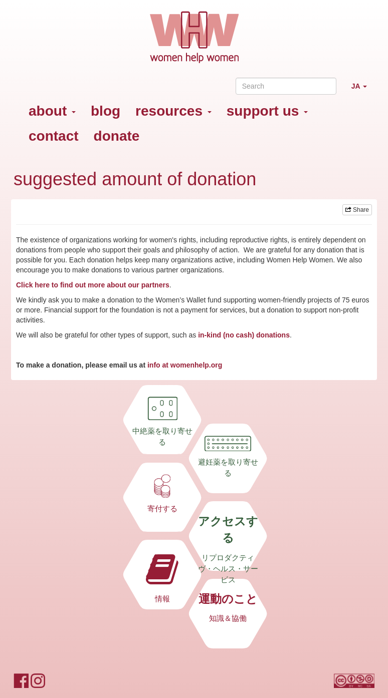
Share (357, 209)
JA (362, 90)
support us (267, 111)
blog (105, 111)
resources (173, 111)
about (52, 111)
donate (117, 136)
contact (54, 136)
